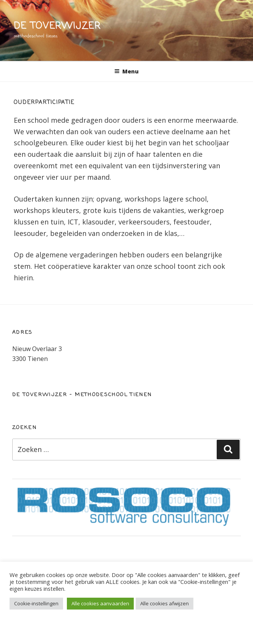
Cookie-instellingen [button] (36, 603)
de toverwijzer (57, 26)
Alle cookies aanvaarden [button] (100, 603)
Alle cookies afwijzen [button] (164, 603)
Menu (126, 71)
